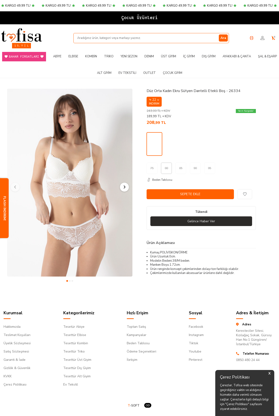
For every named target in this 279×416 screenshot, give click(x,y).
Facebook (196, 326)
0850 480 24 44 (248, 360)
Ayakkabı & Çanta (237, 56)
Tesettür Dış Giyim (77, 368)
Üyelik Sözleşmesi (17, 343)
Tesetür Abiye (74, 326)
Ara (223, 38)
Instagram (196, 335)
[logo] (21, 35)
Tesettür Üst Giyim (77, 359)
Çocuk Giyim (172, 73)
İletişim (132, 359)
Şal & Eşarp (267, 56)
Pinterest (195, 359)
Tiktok (193, 343)
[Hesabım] (262, 38)
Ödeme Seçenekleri (141, 351)
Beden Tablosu (138, 343)
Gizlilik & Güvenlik (17, 368)
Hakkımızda (12, 326)
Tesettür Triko (74, 351)
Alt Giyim (104, 73)
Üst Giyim (168, 56)
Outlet (149, 73)
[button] (67, 281)
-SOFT (134, 406)
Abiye (57, 56)
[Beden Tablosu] (201, 179)
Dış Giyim (209, 56)
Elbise (73, 56)
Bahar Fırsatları (24, 57)
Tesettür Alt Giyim (77, 376)
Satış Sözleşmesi (16, 351)
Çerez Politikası (15, 384)
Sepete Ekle (190, 194)
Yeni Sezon (129, 56)
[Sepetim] (273, 38)
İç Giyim (189, 56)
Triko (109, 56)
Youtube (195, 351)
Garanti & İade (14, 359)
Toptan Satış (136, 326)
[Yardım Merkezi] (252, 38)
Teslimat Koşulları (17, 335)
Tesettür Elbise (74, 335)
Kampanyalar (136, 335)
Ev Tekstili (127, 73)
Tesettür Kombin (75, 343)
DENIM (149, 56)
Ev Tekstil (70, 384)
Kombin (91, 56)
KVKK (8, 376)
